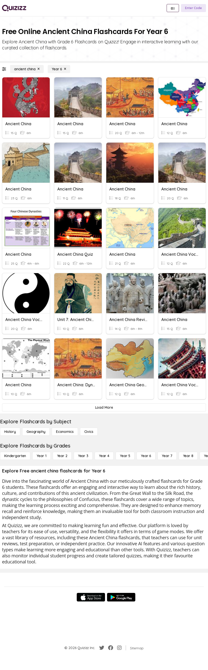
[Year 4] (104, 456)
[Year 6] (59, 69)
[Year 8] (188, 456)
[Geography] (36, 432)
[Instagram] (119, 648)
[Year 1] (41, 456)
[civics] (89, 432)
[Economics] (65, 432)
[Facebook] (110, 648)
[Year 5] (125, 456)
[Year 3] (83, 456)
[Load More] (104, 407)
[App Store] (91, 597)
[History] (10, 432)
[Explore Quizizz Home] (14, 8)
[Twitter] (101, 648)
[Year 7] (167, 456)
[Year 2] (62, 456)
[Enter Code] (193, 8)
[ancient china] (27, 69)
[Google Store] (121, 597)
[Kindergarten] (15, 456)
